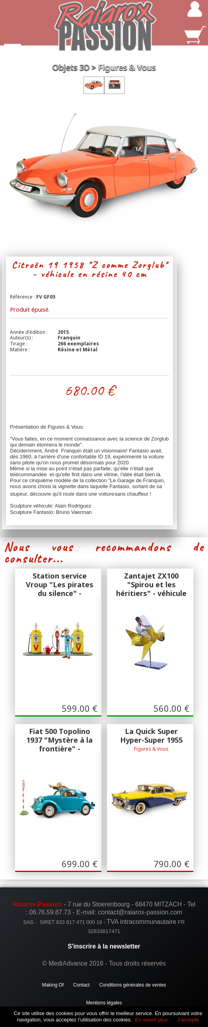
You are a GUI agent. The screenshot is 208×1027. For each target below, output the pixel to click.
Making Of (53, 985)
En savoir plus (151, 1020)
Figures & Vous (127, 67)
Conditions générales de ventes (132, 985)
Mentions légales (104, 1003)
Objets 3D (70, 67)
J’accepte (188, 1020)
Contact (81, 985)
